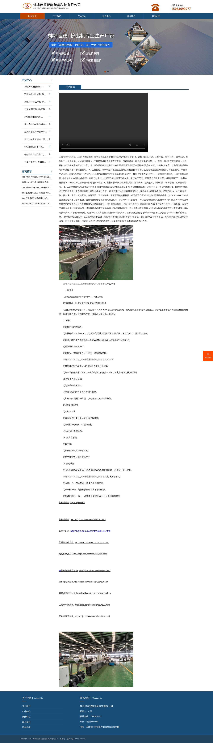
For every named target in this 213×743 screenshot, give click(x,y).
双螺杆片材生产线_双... (37, 101)
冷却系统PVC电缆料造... (37, 124)
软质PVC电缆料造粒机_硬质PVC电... (36, 203)
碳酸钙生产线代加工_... (37, 154)
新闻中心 (106, 16)
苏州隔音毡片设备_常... (37, 94)
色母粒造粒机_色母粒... (37, 161)
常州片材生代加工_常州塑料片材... (35, 182)
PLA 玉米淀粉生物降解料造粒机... (35, 198)
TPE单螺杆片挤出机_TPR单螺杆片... (36, 177)
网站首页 (32, 16)
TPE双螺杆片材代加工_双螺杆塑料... (36, 188)
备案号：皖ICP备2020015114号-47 (73, 739)
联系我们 (131, 16)
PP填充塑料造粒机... (37, 116)
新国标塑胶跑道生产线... (37, 109)
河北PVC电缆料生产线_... (37, 139)
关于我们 (57, 16)
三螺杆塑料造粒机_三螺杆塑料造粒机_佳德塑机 (81, 157)
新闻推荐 (37, 171)
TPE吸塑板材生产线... (37, 146)
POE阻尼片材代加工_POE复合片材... (36, 193)
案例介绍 (156, 16)
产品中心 (82, 16)
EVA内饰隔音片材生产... (37, 131)
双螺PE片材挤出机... (37, 86)
